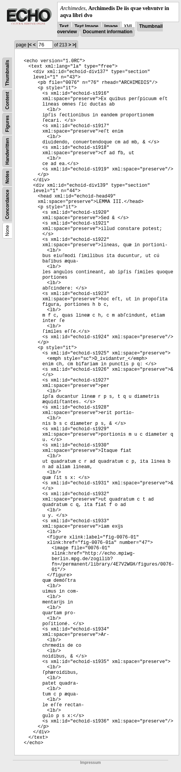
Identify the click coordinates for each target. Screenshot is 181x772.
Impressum (90, 762)
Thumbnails (7, 73)
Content (7, 100)
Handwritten (7, 151)
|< (30, 45)
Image (111, 26)
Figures (7, 124)
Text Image (87, 26)
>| (74, 45)
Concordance (7, 205)
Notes (7, 177)
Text (64, 26)
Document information (107, 31)
